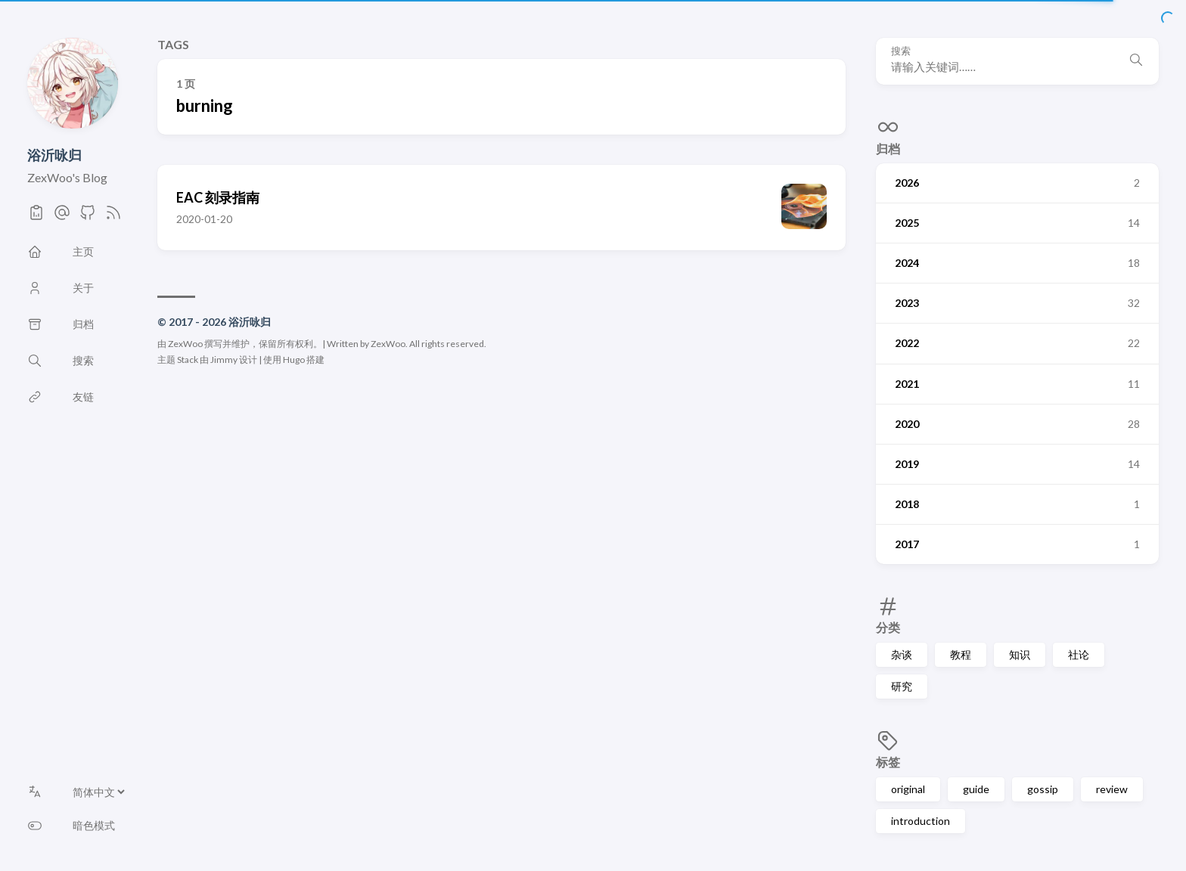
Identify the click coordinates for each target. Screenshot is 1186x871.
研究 (901, 686)
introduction (920, 820)
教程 (960, 654)
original (908, 789)
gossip (1042, 789)
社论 (1078, 654)
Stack (187, 359)
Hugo (294, 359)
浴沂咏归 (54, 155)
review (1112, 789)
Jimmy (224, 359)
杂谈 (901, 654)
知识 (1019, 654)
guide (976, 789)
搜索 (901, 51)
